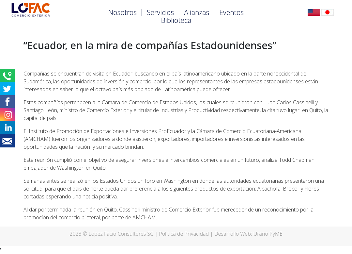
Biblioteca (176, 20)
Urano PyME (268, 233)
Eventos (231, 12)
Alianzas (196, 12)
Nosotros (122, 12)
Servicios (160, 12)
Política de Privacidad (184, 233)
